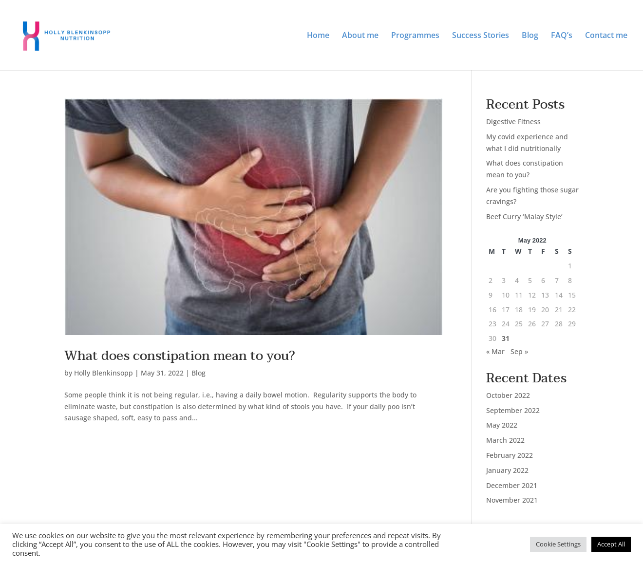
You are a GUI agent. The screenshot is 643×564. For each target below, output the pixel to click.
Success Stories (480, 36)
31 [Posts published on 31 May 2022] (506, 338)
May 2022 (501, 425)
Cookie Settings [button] (558, 544)
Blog (530, 36)
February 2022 (509, 455)
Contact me (606, 36)
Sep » (519, 351)
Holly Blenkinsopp (103, 372)
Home (318, 36)
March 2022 (505, 440)
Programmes (415, 36)
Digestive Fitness (513, 121)
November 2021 (512, 500)
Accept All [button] (611, 544)
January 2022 (507, 470)
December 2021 (511, 485)
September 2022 (513, 410)
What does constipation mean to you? (179, 356)
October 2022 (508, 395)
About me (360, 36)
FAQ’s (561, 36)
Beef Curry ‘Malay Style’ (524, 216)
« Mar (495, 351)
